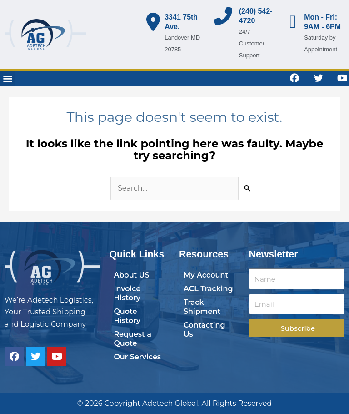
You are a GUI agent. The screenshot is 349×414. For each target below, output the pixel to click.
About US (131, 275)
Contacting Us (204, 329)
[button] (7, 78)
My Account (206, 275)
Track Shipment (202, 307)
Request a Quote (132, 339)
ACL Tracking (208, 288)
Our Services (137, 357)
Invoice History (127, 293)
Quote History (127, 316)
